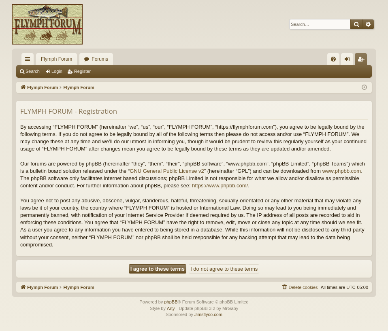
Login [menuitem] (349, 60)
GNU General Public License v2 (167, 171)
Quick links (29, 60)
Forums (100, 59)
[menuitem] (333, 59)
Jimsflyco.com (208, 314)
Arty (171, 308)
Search (33, 71)
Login (56, 71)
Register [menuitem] (362, 60)
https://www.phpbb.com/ (220, 185)
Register (82, 71)
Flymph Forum (56, 59)
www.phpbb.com (341, 171)
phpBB (170, 301)
